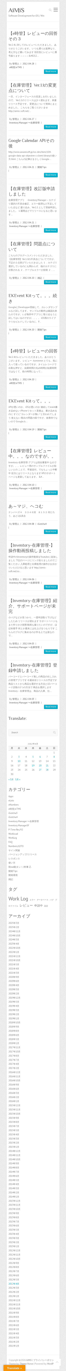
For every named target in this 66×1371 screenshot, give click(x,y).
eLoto (11, 800)
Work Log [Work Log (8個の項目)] (18, 898)
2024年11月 (14, 931)
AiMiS (16, 10)
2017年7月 (13, 1059)
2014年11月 (14, 1155)
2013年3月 (13, 1238)
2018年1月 (13, 1043)
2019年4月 (13, 1005)
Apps (10, 796)
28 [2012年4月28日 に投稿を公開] (47, 769)
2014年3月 (13, 1188)
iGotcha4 (41, 523)
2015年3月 (13, 1138)
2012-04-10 (28, 484)
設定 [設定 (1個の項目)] (46, 906)
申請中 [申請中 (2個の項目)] (38, 905)
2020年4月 (13, 985)
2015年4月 (13, 1134)
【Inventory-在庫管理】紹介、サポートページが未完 (32, 606)
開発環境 (13, 875)
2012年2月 (13, 1292)
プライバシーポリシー (44, 1360)
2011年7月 (13, 1321)
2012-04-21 (28, 167)
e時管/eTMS (15, 67)
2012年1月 (13, 1296)
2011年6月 (13, 1325)
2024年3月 (13, 939)
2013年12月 (14, 1200)
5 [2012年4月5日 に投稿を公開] (33, 756)
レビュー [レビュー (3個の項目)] (26, 905)
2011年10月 (14, 1308)
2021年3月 (13, 972)
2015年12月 (14, 1105)
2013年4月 (13, 1234)
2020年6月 (13, 981)
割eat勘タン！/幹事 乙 (19, 866)
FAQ (10, 842)
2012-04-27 (28, 119)
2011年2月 (13, 1341)
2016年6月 (13, 1088)
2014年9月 (13, 1163)
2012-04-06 (28, 579)
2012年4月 (13, 1283)
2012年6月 (13, 1275)
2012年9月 (13, 1263)
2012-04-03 (28, 699)
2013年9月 (13, 1213)
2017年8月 (13, 1055)
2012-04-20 (28, 277)
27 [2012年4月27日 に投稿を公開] (40, 769)
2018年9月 (13, 1026)
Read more (51, 71)
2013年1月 (13, 1246)
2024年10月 (14, 935)
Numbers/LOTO (16, 846)
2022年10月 (14, 947)
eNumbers (13, 804)
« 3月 (11, 779)
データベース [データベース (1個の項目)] (42, 900)
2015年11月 (14, 1109)
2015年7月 (13, 1126)
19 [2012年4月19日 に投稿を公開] (33, 765)
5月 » (17, 779)
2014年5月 (13, 1180)
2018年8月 (13, 1030)
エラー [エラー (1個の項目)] (32, 900)
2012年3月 (13, 1287)
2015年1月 (13, 1146)
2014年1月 (13, 1196)
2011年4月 (13, 1333)
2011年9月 (13, 1312)
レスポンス (14, 858)
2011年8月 (13, 1316)
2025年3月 (13, 923)
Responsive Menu (56, 9)
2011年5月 (13, 1329)
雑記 (39, 277)
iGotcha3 (12, 813)
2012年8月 (13, 1267)
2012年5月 (13, 1279)
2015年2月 (13, 1142)
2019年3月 (13, 1010)
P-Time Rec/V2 (15, 829)
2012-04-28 (28, 63)
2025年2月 (13, 927)
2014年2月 (13, 1192)
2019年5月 (13, 1001)
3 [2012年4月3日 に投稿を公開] (19, 756)
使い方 (11, 862)
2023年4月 (13, 943)
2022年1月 (13, 952)
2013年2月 (13, 1242)
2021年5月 (13, 964)
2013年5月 (13, 1229)
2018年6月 (13, 1035)
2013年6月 (13, 1225)
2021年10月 (14, 960)
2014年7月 (13, 1171)
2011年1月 (13, 1345)
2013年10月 (14, 1209)
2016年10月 (14, 1080)
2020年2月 (13, 993)
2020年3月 (13, 989)
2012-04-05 (28, 643)
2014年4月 (13, 1184)
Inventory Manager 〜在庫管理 (24, 122)
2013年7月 (13, 1221)
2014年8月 (13, 1167)
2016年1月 (13, 1101)
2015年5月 (13, 1130)
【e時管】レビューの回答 (33, 351)
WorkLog (12, 837)
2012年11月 (14, 1254)
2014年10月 (14, 1159)
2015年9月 (13, 1117)
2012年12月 (14, 1250)
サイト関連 (14, 850)
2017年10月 (14, 1051)
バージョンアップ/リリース (22, 854)
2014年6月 (13, 1175)
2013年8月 (13, 1217)
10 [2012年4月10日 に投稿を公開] (19, 761)
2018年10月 (14, 1022)
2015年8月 (13, 1121)
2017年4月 (13, 1063)
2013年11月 (14, 1204)
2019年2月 (13, 1014)
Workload (13, 833)
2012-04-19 (28, 429)
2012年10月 (14, 1258)
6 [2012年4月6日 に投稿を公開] (40, 756)
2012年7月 (13, 1271)
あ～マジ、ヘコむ (25, 506)
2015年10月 (14, 1113)
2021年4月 (13, 968)
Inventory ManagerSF (18, 825)
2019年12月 (14, 997)
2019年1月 (13, 1018)
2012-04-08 (28, 523)
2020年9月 (13, 977)
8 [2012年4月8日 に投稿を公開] (54, 756)
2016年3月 (13, 1093)
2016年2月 (13, 1097)
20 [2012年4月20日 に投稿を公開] (40, 765)
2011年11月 (14, 1304)
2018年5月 (13, 1039)
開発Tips (41, 167)
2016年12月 (14, 1072)
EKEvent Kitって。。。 (30, 401)
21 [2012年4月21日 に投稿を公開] (47, 765)
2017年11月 (14, 1047)
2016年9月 (13, 1084)
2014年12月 (14, 1151)
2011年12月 (14, 1300)
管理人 (15, 63)
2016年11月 (14, 1076)
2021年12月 (14, 956)
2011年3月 (13, 1337)
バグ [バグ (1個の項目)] (52, 900)
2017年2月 (13, 1068)
